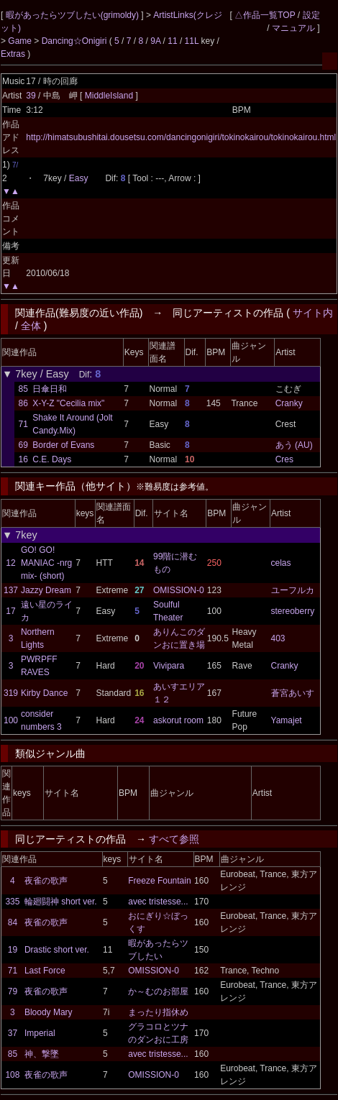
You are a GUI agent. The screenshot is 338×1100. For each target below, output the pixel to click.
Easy (78, 178)
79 (12, 991)
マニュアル (293, 28)
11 (172, 41)
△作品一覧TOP (264, 15)
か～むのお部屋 (158, 991)
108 (12, 1075)
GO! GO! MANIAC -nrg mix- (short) (46, 563)
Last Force (44, 971)
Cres (284, 459)
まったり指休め (158, 1012)
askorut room (178, 720)
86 (23, 403)
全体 (31, 325)
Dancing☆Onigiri (75, 41)
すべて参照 (174, 839)
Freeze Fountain (159, 881)
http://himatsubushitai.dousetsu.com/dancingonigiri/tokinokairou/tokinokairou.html (181, 137)
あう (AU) (294, 445)
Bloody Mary (48, 1012)
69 (23, 445)
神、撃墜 (41, 1054)
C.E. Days (51, 459)
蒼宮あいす (292, 693)
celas (281, 563)
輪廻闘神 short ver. (60, 902)
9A (155, 41)
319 (11, 693)
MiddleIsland (110, 96)
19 (12, 950)
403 (278, 638)
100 (11, 720)
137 (11, 590)
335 (12, 902)
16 (23, 459)
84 (12, 922)
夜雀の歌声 (46, 881)
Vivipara (168, 666)
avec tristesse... (158, 902)
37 (12, 1033)
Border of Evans (63, 445)
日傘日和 (49, 389)
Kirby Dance (44, 693)
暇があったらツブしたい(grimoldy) (74, 15)
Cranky (289, 403)
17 (10, 611)
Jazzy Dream (46, 590)
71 (23, 424)
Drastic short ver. (56, 950)
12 (10, 563)
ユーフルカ (292, 590)
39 (30, 96)
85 (23, 389)
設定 (311, 15)
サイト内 (313, 312)
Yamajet (286, 720)
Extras (13, 54)
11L (192, 41)
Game (21, 41)
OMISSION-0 (178, 590)
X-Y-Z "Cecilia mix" (68, 403)
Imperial (39, 1033)
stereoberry (293, 611)
